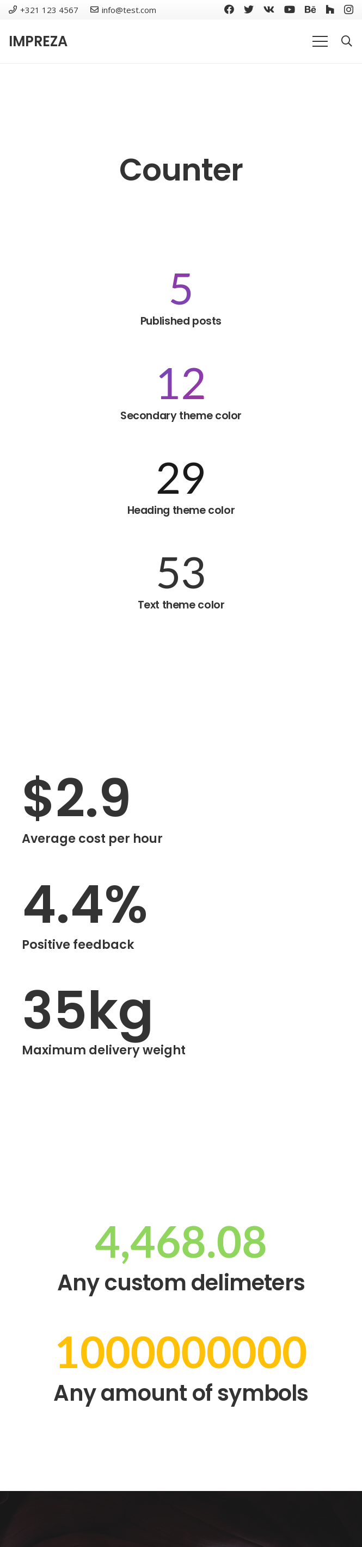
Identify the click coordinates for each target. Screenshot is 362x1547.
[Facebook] (229, 9)
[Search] (347, 41)
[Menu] (320, 41)
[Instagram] (348, 9)
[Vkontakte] (268, 9)
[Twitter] (249, 9)
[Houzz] (330, 9)
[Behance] (310, 9)
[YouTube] (289, 9)
